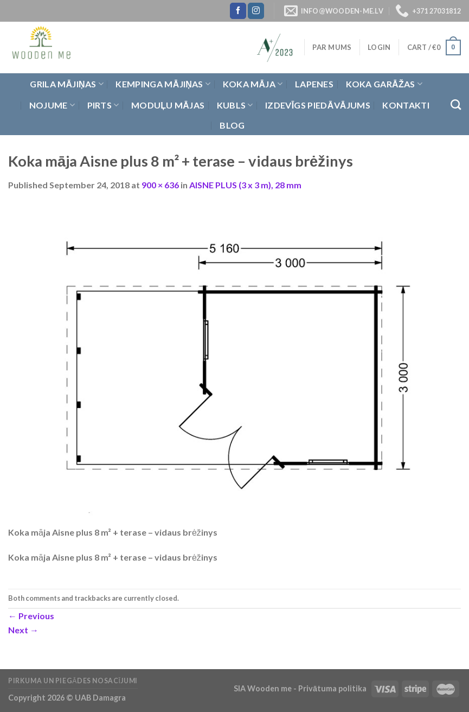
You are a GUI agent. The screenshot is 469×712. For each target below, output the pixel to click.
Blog (232, 125)
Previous (31, 616)
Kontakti (405, 105)
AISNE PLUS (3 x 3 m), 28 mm (245, 185)
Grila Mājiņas (67, 84)
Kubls (235, 105)
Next (23, 630)
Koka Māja (253, 84)
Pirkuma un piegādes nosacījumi (73, 681)
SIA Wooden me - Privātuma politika (301, 688)
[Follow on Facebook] (238, 11)
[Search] (456, 104)
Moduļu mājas (167, 105)
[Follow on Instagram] (256, 11)
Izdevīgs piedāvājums (317, 105)
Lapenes (314, 84)
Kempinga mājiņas (162, 84)
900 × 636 (160, 185)
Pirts (103, 105)
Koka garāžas (384, 84)
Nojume (52, 105)
